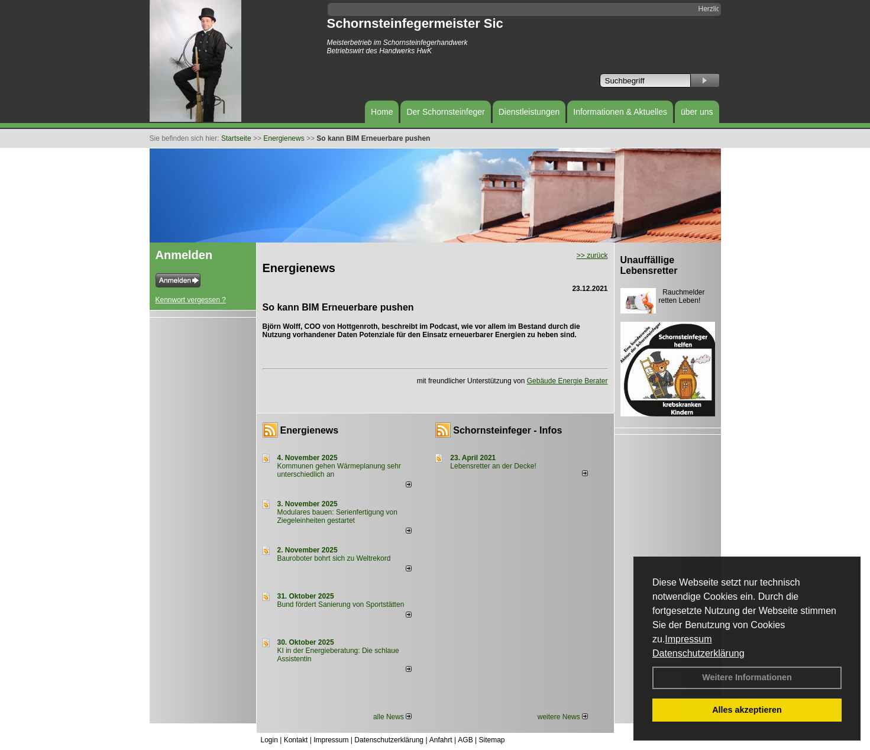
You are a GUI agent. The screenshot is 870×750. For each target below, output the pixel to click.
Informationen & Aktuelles (620, 112)
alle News (392, 717)
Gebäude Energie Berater (567, 381)
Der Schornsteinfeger (445, 112)
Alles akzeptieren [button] (747, 710)
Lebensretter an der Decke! (493, 466)
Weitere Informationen (747, 677)
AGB (465, 740)
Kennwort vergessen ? (191, 300)
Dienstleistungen (529, 112)
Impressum (688, 639)
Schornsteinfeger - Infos (507, 430)
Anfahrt (440, 740)
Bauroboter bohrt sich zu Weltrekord (334, 558)
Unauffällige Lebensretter (649, 265)
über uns (697, 112)
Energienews (309, 430)
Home (382, 112)
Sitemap (491, 740)
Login (269, 740)
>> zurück (592, 255)
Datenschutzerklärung (698, 653)
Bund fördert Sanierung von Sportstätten (341, 604)
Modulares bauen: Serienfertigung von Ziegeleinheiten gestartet (337, 516)
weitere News (563, 717)
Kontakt (296, 740)
